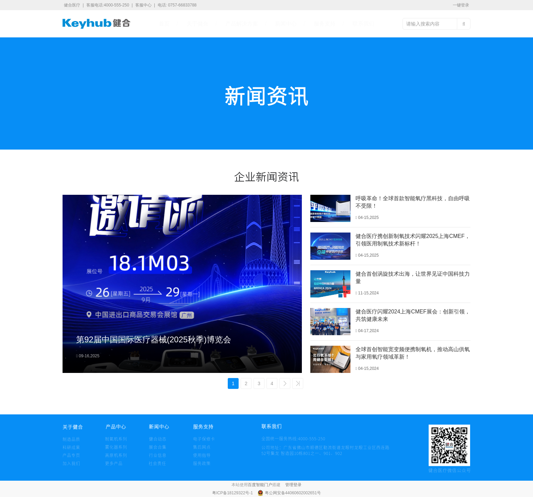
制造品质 (71, 442)
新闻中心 (286, 24)
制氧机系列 (116, 442)
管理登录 (293, 484)
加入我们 (71, 466)
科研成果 (71, 450)
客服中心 (144, 5)
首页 (164, 24)
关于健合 (197, 24)
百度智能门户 (260, 484)
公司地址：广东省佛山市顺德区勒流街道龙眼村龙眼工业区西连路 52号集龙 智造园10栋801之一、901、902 (325, 457)
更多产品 (114, 466)
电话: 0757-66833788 (177, 5)
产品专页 (71, 458)
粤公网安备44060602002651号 (293, 493)
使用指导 (202, 458)
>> (298, 383)
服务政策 (202, 466)
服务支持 (325, 24)
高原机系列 (116, 458)
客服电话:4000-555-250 (108, 5)
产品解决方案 (241, 24)
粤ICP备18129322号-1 (233, 493)
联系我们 (363, 24)
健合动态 (158, 442)
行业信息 (158, 458)
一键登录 (461, 5)
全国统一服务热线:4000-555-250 (274, 442)
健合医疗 (72, 5)
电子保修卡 (204, 442)
